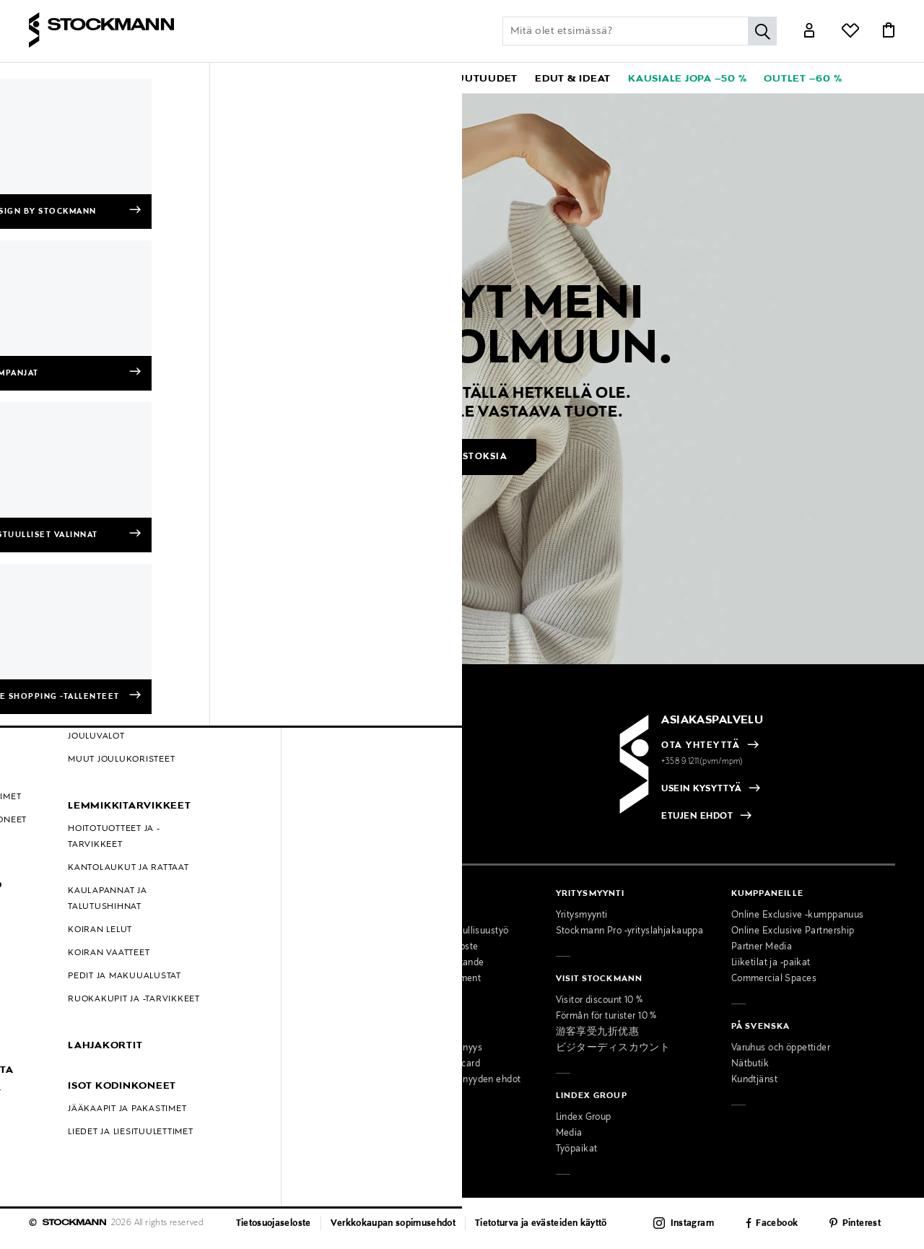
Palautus (47, 947)
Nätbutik (750, 1064)
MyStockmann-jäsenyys (431, 1048)
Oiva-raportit (56, 1058)
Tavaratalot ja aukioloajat (258, 915)
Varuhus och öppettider (780, 1048)
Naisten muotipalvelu (250, 1016)
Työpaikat (577, 1149)
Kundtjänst (754, 1080)
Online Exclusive (64, 995)
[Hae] (762, 31)
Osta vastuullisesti (419, 915)
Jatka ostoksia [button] (463, 457)
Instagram (692, 1224)
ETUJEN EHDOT (697, 816)
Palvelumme (231, 1001)
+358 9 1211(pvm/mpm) (702, 761)
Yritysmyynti (582, 915)
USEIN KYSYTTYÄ (701, 789)
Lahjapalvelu (231, 1064)
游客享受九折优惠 (597, 1032)
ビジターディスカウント (613, 1048)
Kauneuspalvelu (238, 1048)
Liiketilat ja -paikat (771, 963)
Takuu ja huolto (62, 963)
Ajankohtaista (234, 931)
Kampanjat (52, 1011)
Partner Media (762, 947)
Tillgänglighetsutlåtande (432, 963)
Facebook (777, 1224)
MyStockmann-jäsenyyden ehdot (450, 1080)
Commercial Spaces (773, 979)
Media (569, 1133)
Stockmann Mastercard (430, 1064)
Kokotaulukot (58, 979)
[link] (407, 78)
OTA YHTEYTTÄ (700, 746)
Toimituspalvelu (237, 1080)
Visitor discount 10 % (599, 1001)
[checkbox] (246, 795)
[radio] (102, 790)
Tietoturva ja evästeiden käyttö (541, 1224)
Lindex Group (583, 1118)
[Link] (809, 32)
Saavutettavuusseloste (429, 947)
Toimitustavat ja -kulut (77, 931)
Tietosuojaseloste (273, 1224)
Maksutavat (54, 915)
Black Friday (55, 1042)
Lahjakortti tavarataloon (255, 1096)
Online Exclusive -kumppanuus (797, 915)
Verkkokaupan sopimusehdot (393, 1224)
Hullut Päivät (57, 1027)
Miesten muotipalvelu (250, 1032)
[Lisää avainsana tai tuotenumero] (639, 31)
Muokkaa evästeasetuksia (85, 1074)
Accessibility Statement (430, 979)
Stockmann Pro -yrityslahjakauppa (630, 931)
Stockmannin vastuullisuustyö (444, 931)
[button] (85, 78)
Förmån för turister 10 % (606, 1016)
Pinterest (861, 1224)
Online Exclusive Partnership (793, 931)
